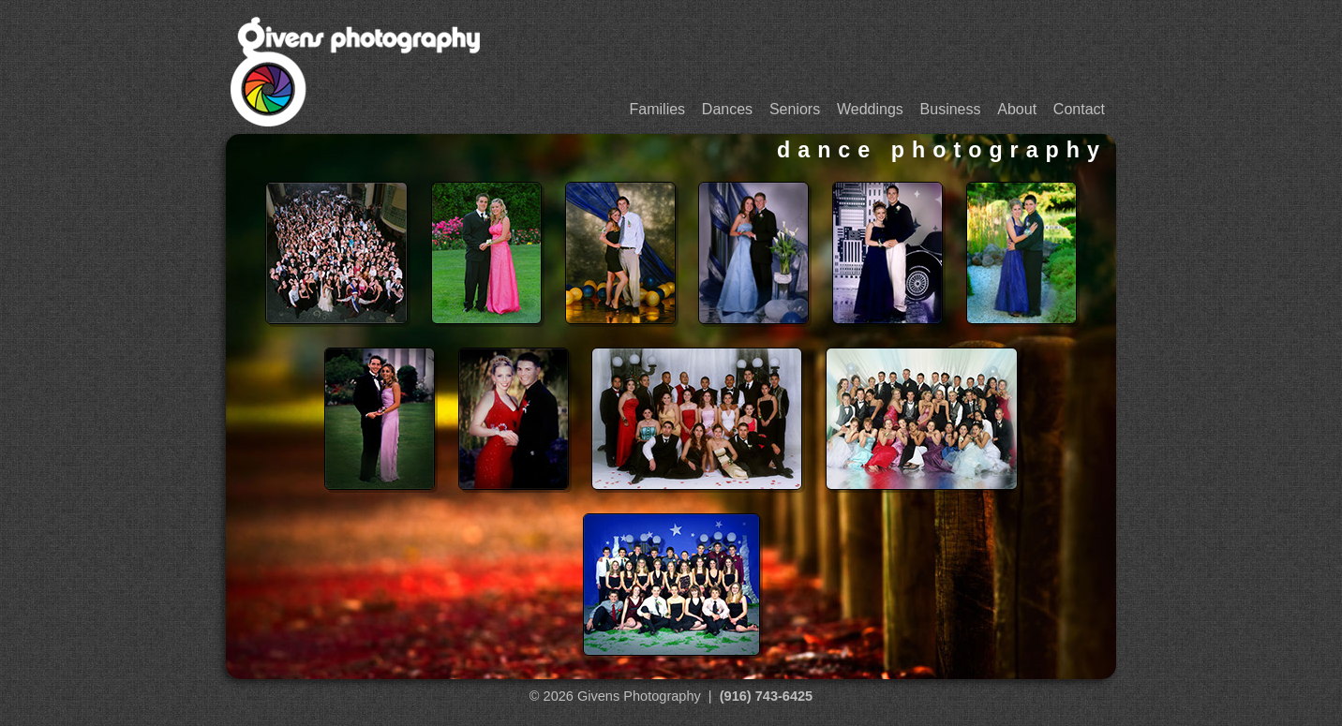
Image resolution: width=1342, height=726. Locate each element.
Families (658, 109)
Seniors (794, 109)
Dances (727, 109)
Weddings (870, 109)
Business (950, 109)
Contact (1079, 109)
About (1016, 109)
